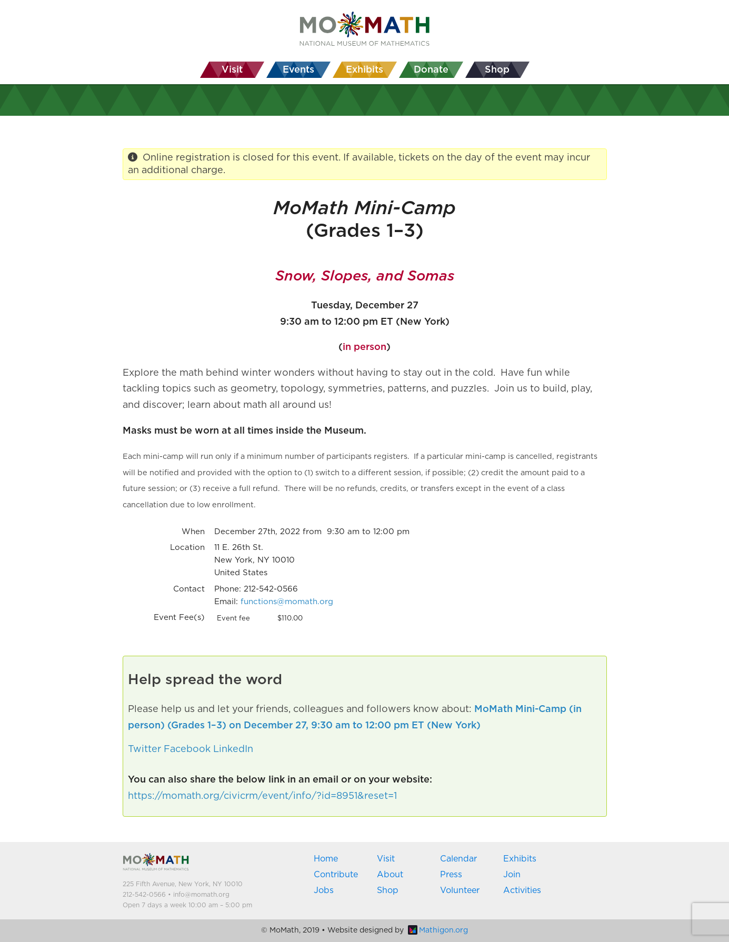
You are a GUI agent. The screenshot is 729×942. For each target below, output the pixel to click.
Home (326, 859)
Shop (387, 890)
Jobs (324, 890)
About (390, 874)
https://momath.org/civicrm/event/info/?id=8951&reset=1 (262, 796)
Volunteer (460, 890)
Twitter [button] (144, 749)
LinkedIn (233, 749)
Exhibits (519, 859)
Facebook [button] (187, 749)
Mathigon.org (438, 930)
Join (512, 874)
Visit (386, 859)
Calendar (458, 859)
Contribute (336, 874)
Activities (522, 890)
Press (451, 874)
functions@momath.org (287, 602)
